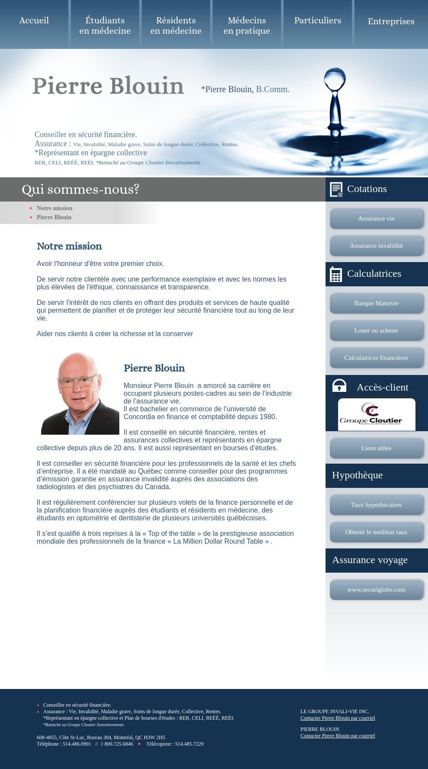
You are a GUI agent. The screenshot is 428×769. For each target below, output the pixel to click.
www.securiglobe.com (377, 589)
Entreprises (391, 21)
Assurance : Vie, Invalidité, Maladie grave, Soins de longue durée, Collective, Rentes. (132, 711)
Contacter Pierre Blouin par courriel (337, 718)
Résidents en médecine (176, 25)
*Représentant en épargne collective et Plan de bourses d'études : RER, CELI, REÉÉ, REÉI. (138, 718)
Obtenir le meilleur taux (376, 532)
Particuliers (317, 20)
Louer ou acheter (377, 330)
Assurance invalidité (376, 245)
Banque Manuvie (376, 303)
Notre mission (55, 208)
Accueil (34, 20)
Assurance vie (376, 218)
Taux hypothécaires (376, 504)
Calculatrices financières (377, 357)
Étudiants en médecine (105, 25)
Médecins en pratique (247, 25)
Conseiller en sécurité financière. (77, 705)
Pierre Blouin (54, 217)
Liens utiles (376, 448)
